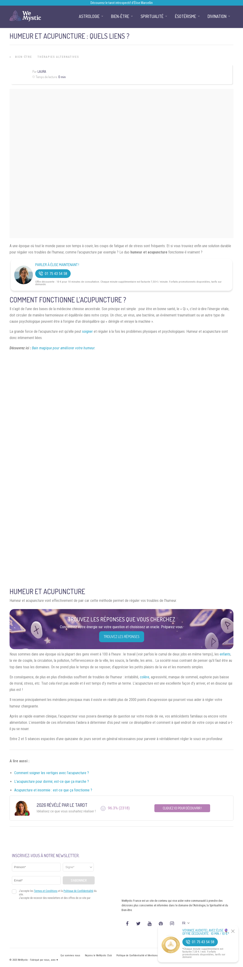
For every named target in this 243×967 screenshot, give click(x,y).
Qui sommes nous (70, 955)
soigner (87, 331)
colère (144, 677)
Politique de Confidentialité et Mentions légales (141, 955)
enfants (225, 654)
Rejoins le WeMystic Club (98, 955)
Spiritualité (152, 16)
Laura (42, 71)
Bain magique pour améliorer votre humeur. (63, 348)
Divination (217, 16)
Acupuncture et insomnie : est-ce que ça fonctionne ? (53, 790)
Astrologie (89, 16)
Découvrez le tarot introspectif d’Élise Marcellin (121, 3)
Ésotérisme (185, 16)
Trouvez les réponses (121, 636)
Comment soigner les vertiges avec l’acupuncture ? (51, 773)
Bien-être (23, 57)
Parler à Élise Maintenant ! (57, 265)
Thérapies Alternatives (58, 57)
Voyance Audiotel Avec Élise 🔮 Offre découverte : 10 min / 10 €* (205, 932)
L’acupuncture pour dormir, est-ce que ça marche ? (51, 781)
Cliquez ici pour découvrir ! (182, 808)
